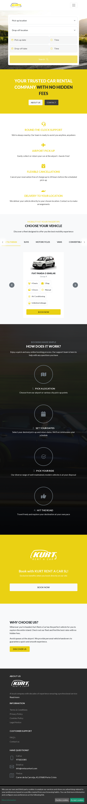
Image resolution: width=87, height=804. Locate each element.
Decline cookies (62, 800)
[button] (36, 102)
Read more (14, 697)
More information (9, 800)
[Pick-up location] (43, 20)
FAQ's (12, 737)
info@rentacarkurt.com (26, 768)
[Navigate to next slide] (75, 285)
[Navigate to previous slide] (11, 285)
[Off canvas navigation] (73, 5)
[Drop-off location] (43, 30)
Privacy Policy (16, 714)
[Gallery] (43, 285)
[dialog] (43, 795)
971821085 (21, 759)
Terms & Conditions (18, 709)
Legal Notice (15, 722)
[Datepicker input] (29, 40)
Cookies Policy (16, 718)
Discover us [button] (19, 649)
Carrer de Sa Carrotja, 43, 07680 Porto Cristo (36, 777)
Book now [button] (43, 587)
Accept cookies (77, 800)
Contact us (14, 741)
